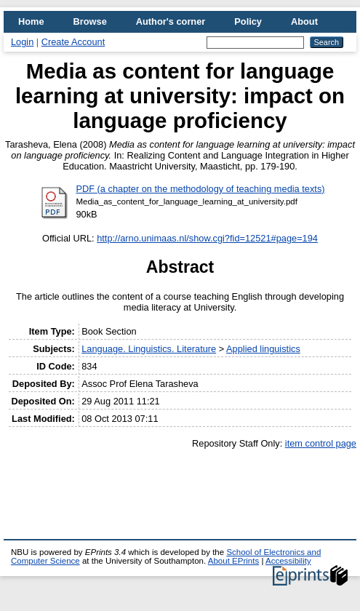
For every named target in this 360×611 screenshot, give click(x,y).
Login (22, 41)
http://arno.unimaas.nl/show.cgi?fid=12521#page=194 (207, 238)
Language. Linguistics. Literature (148, 348)
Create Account (73, 41)
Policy (248, 21)
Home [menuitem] (31, 21)
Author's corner (170, 21)
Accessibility (288, 560)
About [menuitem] (304, 21)
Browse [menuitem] (90, 21)
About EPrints (233, 560)
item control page (320, 443)
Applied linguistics (263, 348)
